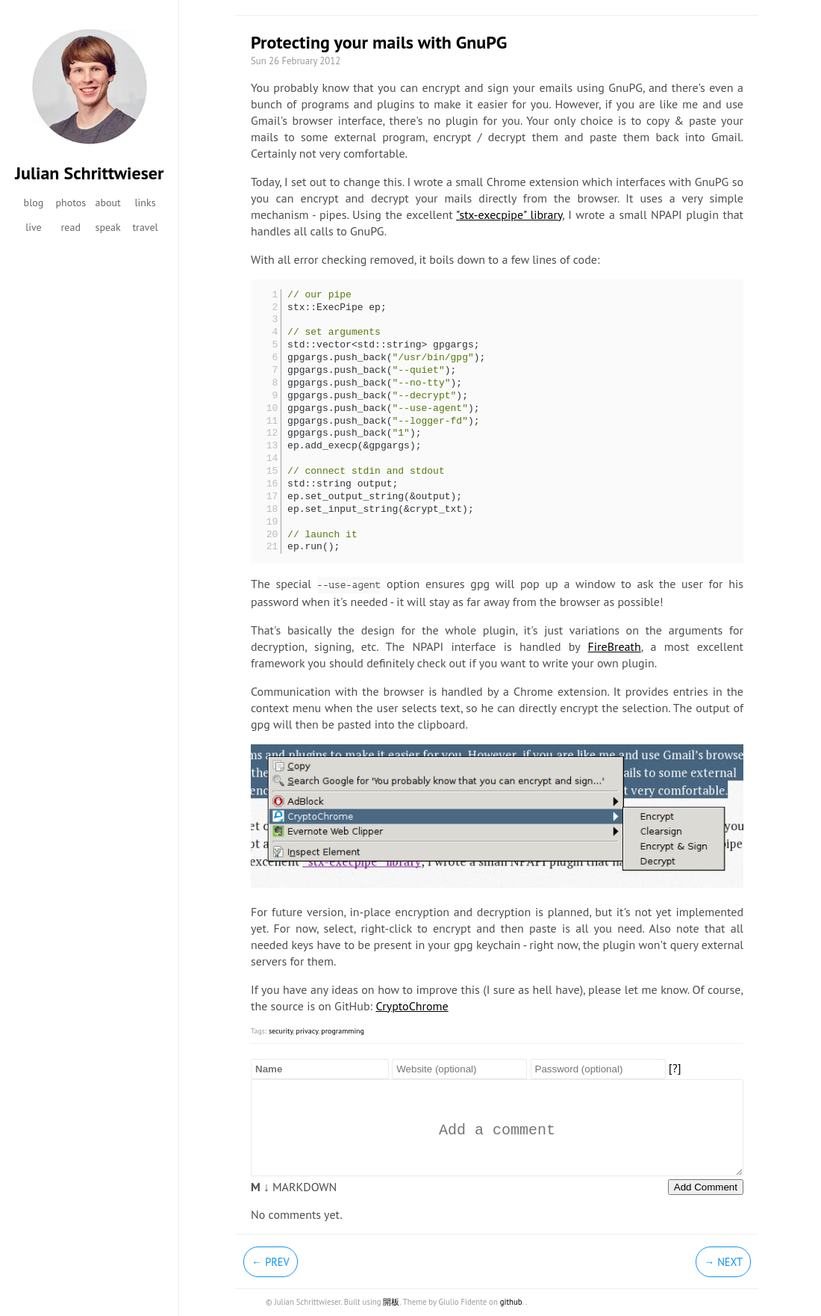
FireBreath (614, 646)
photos (70, 202)
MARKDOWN (294, 1186)
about (107, 202)
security (281, 1031)
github (511, 1302)
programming (342, 1031)
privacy (307, 1031)
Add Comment (705, 1187)
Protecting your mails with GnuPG (379, 42)
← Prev (271, 1262)
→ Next (723, 1262)
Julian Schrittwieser (89, 173)
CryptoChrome (411, 1005)
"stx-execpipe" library (509, 214)
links (144, 202)
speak (108, 227)
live (33, 227)
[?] (675, 1067)
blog (34, 202)
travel (144, 227)
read (71, 227)
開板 (391, 1302)
